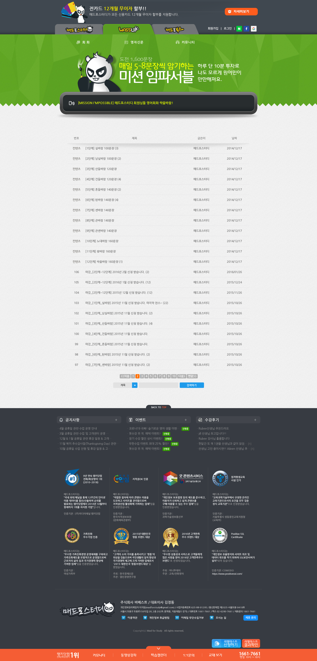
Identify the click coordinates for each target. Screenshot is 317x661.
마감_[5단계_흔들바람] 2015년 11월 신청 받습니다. (116, 344)
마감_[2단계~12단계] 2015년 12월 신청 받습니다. (115, 292)
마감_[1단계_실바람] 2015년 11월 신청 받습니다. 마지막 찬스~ (123, 303)
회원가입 (213, 28)
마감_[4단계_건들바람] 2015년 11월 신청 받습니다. (116, 334)
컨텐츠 (76, 148)
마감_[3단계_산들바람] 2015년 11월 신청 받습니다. (116, 323)
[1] (249, 443)
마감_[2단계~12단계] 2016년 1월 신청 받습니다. (115, 282)
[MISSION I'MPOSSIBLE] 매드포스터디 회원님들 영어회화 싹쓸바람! (125, 103)
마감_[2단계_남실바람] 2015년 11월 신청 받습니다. (116, 313)
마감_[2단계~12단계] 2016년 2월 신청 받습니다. (115, 272)
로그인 (228, 28)
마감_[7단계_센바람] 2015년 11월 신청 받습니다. (115, 364)
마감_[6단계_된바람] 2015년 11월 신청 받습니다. (115, 354)
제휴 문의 (250, 617)
